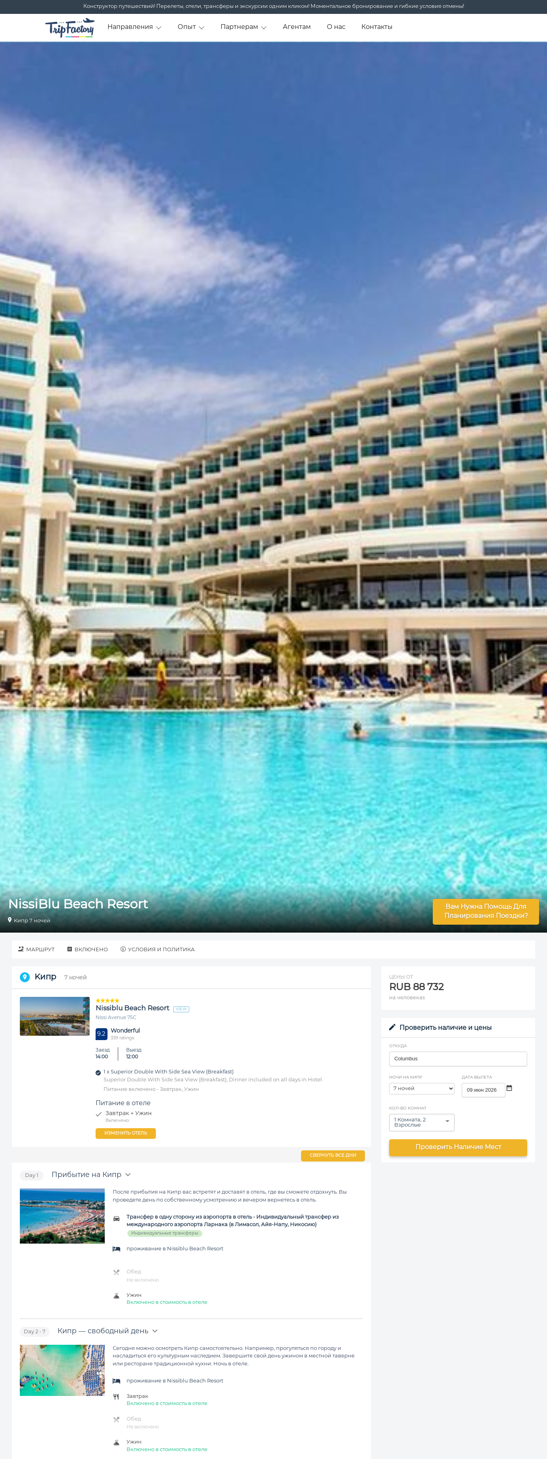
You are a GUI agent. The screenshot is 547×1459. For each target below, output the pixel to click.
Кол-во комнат (407, 1108)
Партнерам (244, 27)
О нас (336, 27)
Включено (87, 949)
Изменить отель (125, 1133)
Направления (134, 27)
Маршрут (36, 949)
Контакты (377, 27)
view (181, 1009)
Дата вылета (477, 1077)
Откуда (398, 1046)
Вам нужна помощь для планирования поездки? (486, 912)
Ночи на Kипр (405, 1077)
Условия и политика (158, 949)
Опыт (191, 27)
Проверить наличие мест (458, 1147)
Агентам (297, 27)
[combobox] (458, 1059)
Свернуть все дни (333, 1156)
